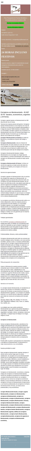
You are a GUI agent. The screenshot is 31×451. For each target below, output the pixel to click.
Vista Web (27, 436)
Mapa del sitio (5, 438)
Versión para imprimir (8, 436)
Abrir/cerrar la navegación (15, 2)
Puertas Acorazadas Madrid (15, 23)
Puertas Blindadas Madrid (15, 27)
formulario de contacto (22, 46)
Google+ (3, 73)
